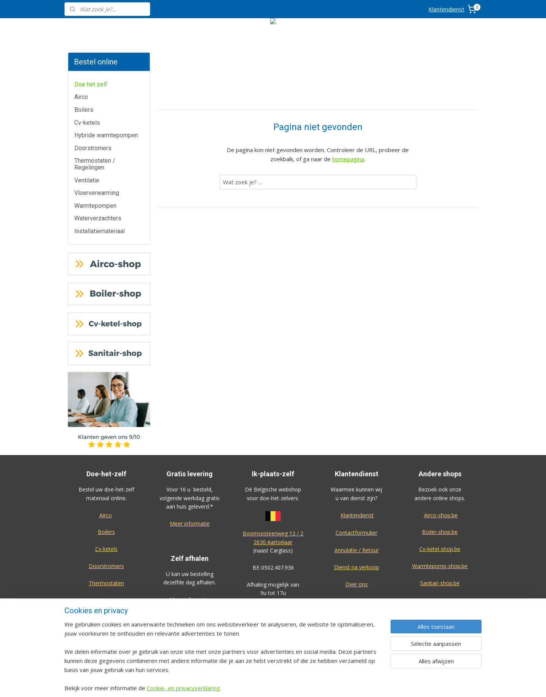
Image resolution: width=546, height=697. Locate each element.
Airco (81, 96)
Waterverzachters (97, 218)
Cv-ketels (87, 122)
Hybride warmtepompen (106, 135)
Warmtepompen (95, 205)
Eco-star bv (440, 642)
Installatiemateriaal (99, 231)
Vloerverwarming (96, 192)
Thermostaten (106, 583)
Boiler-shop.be (440, 531)
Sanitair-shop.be (440, 583)
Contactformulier (356, 532)
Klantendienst (446, 9)
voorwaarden (273, 618)
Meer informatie (190, 523)
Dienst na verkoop (356, 567)
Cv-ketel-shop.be (439, 549)
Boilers (83, 109)
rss (313, 683)
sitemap (297, 683)
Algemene (273, 610)
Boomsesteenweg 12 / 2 (273, 533)
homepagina (348, 159)
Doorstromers (92, 148)
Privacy (356, 601)
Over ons (356, 584)
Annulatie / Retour (356, 550)
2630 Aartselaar (273, 542)
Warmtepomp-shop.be (440, 566)
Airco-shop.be (441, 515)
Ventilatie (86, 180)
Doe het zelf (90, 84)
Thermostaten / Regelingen (94, 164)
